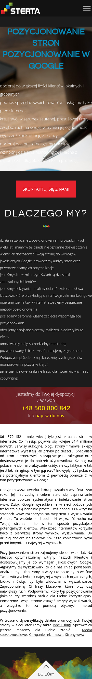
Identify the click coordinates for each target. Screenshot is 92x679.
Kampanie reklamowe (46, 634)
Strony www (75, 634)
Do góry (46, 674)
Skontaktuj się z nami (46, 189)
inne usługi (62, 625)
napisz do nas (49, 415)
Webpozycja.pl (11, 357)
